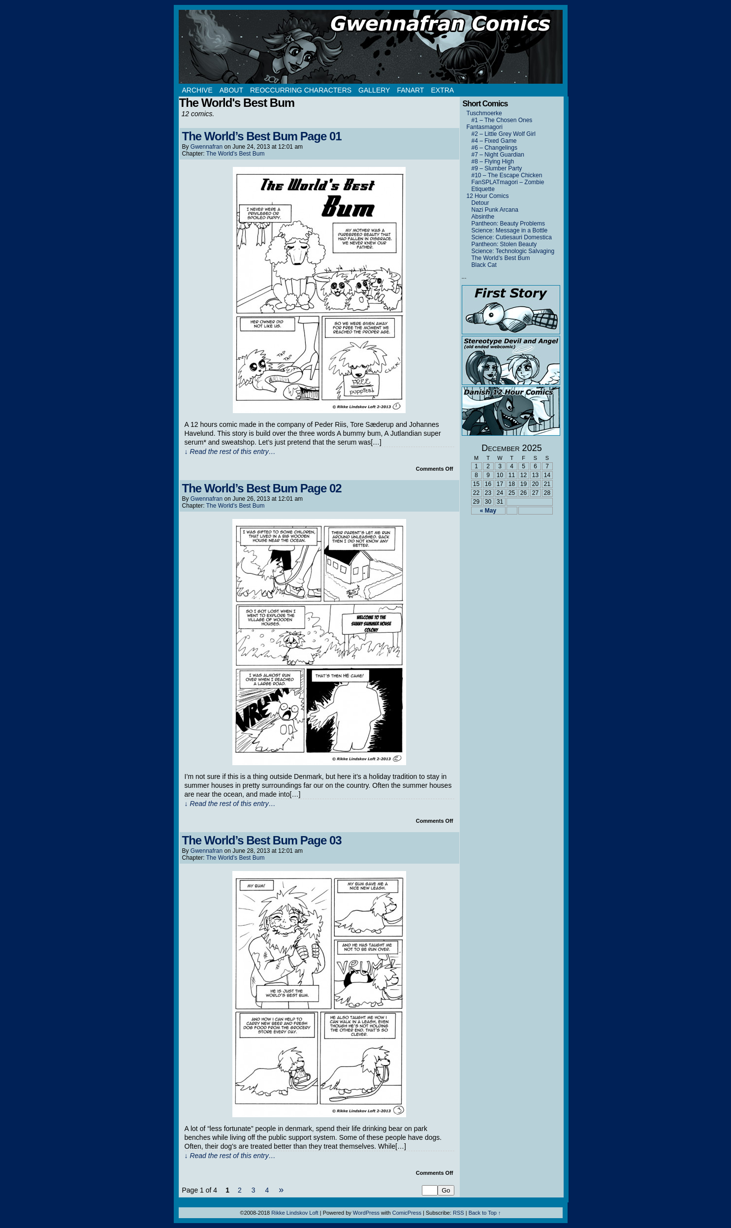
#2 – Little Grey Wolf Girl (504, 133)
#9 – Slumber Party (497, 168)
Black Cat (484, 264)
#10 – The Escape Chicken (507, 175)
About (231, 90)
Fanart (410, 90)
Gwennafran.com (371, 47)
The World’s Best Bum (501, 258)
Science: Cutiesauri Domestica (512, 237)
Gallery (374, 90)
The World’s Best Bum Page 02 (262, 488)
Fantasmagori (485, 127)
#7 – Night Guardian (498, 154)
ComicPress (406, 1213)
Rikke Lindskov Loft (294, 1213)
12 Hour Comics (488, 196)
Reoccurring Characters (300, 90)
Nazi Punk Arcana (495, 209)
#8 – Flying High (493, 161)
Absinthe (483, 216)
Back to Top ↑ (485, 1213)
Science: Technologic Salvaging (513, 251)
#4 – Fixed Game (494, 140)
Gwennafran (206, 146)
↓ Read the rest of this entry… (230, 451)
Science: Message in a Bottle (510, 230)
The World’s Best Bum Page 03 (262, 840)
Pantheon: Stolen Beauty (504, 244)
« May (488, 510)
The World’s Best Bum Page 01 (262, 136)
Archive (197, 90)
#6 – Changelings (494, 147)
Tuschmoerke (484, 113)
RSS (458, 1213)
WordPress (366, 1213)
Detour (480, 202)
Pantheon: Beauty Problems (508, 223)
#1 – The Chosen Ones (502, 120)
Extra (442, 90)
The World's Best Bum (235, 153)
